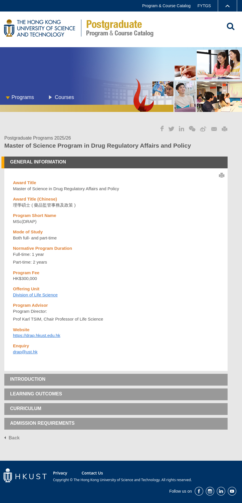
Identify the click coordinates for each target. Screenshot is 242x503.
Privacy (60, 473)
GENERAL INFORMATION (38, 161)
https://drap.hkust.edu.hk (36, 335)
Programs (23, 97)
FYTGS (204, 5)
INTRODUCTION (28, 379)
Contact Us (92, 473)
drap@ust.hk (25, 351)
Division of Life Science (35, 294)
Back (14, 437)
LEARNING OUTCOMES (36, 393)
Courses (64, 97)
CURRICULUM (25, 408)
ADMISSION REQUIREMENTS (42, 423)
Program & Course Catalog (166, 5)
